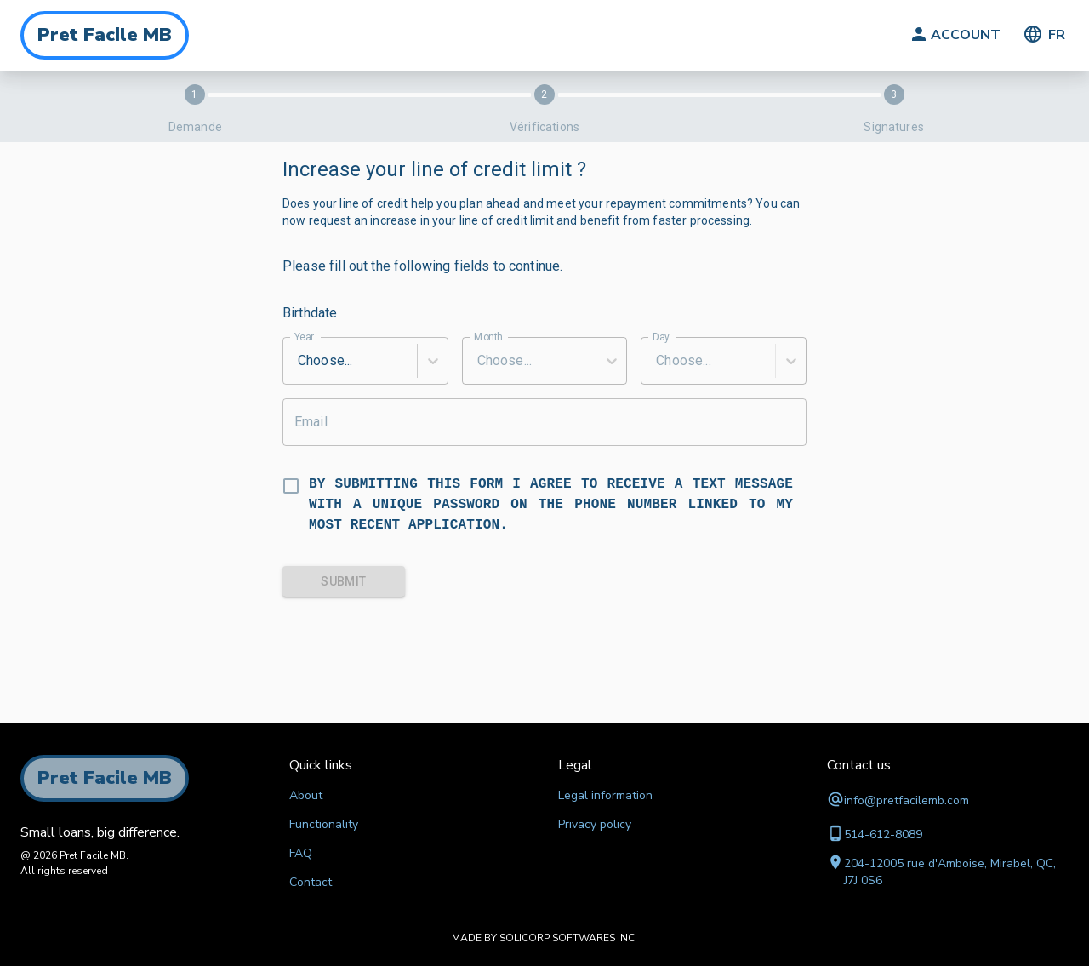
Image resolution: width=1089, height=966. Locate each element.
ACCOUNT (954, 35)
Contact (310, 882)
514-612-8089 (883, 834)
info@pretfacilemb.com (906, 800)
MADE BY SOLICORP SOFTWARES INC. (544, 938)
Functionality (323, 824)
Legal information (605, 795)
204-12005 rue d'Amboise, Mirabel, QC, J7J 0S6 (950, 872)
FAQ (300, 853)
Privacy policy (594, 824)
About (305, 795)
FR (1043, 35)
